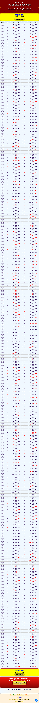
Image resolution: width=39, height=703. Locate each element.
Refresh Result (19, 19)
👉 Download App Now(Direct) (19, 683)
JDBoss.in (19, 697)
